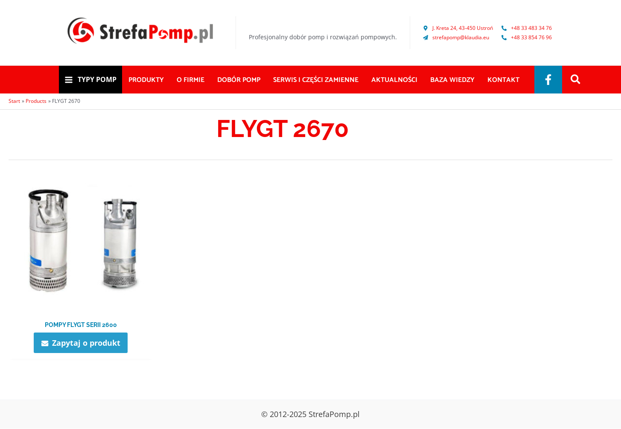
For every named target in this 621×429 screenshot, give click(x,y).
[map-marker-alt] (458, 28)
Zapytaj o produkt (86, 343)
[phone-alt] (526, 28)
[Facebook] (548, 79)
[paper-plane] (456, 37)
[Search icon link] (576, 80)
